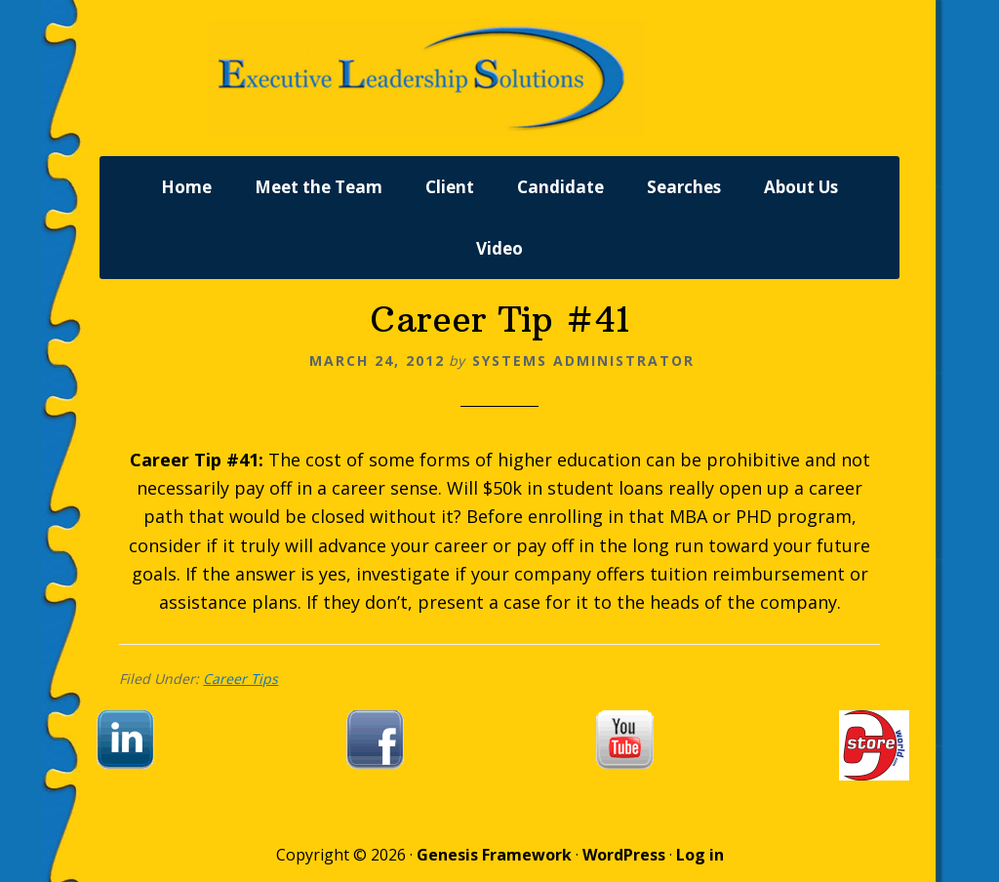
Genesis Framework (494, 854)
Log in (700, 854)
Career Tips (240, 678)
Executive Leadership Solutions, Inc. (499, 78)
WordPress (623, 854)
